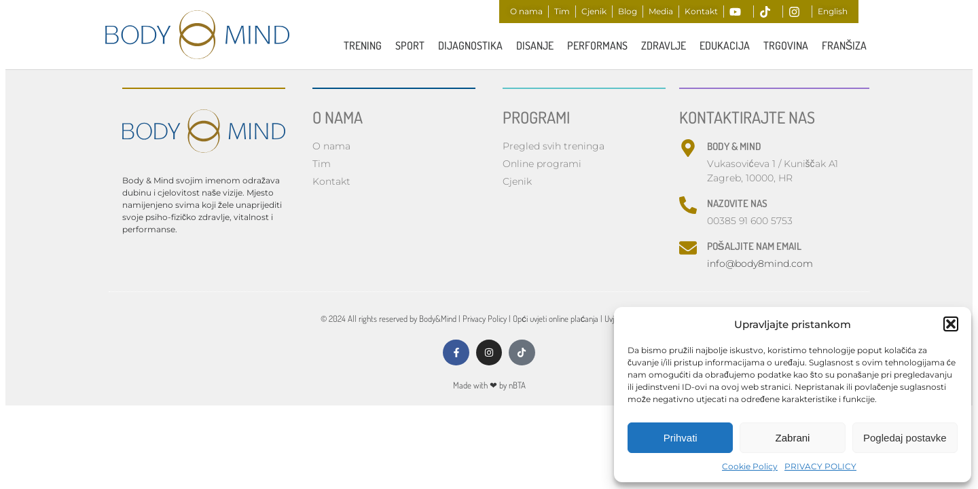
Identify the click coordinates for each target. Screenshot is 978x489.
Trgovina (785, 45)
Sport (409, 45)
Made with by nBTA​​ (489, 387)
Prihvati (681, 437)
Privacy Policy (485, 319)
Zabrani (793, 437)
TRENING (363, 45)
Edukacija (725, 45)
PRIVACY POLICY (820, 466)
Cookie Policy (750, 466)
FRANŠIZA (844, 45)
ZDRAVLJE (663, 45)
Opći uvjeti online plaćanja (555, 319)
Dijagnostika (470, 45)
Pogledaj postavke (905, 437)
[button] (951, 324)
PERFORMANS (597, 45)
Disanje (535, 45)
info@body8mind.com (760, 265)
